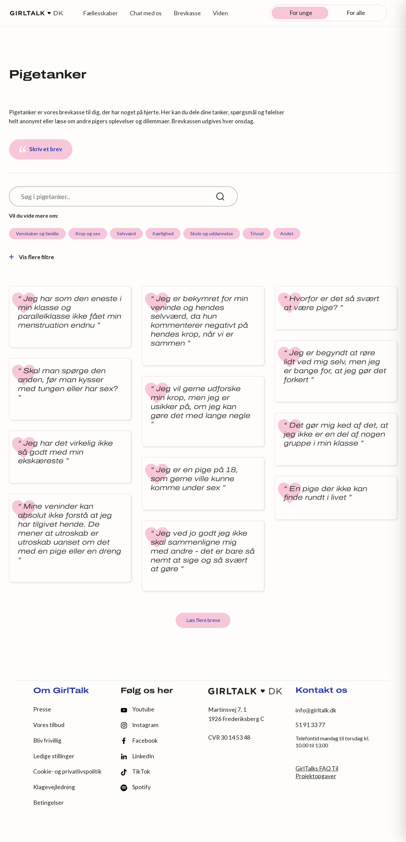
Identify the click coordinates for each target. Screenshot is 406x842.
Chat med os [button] (146, 13)
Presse (42, 709)
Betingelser (48, 802)
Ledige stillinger (53, 756)
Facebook (139, 741)
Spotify (136, 787)
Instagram (139, 725)
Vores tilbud (48, 724)
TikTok (135, 772)
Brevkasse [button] (187, 13)
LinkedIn (137, 756)
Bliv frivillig (47, 740)
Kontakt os (321, 691)
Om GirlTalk (61, 691)
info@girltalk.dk (315, 710)
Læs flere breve (203, 620)
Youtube (137, 709)
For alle (356, 12)
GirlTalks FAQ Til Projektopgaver (316, 772)
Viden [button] (220, 13)
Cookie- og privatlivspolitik (67, 771)
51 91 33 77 (310, 724)
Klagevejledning (54, 787)
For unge (300, 12)
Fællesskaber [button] (100, 13)
